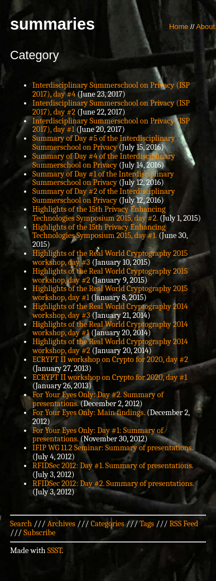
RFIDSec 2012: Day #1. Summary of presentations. (112, 465)
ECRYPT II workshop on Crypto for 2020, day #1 (109, 377)
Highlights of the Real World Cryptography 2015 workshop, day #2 (110, 275)
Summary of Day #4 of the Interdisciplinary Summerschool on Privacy (103, 160)
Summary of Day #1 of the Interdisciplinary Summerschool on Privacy (103, 178)
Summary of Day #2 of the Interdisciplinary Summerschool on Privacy (103, 196)
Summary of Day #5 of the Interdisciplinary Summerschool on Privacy (103, 143)
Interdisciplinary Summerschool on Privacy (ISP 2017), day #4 (111, 89)
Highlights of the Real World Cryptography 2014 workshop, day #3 (110, 311)
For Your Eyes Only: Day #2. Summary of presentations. (98, 399)
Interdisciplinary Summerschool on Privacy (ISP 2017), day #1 (111, 125)
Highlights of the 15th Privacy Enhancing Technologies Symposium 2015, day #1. (99, 231)
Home (179, 26)
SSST (54, 550)
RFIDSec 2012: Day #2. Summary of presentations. (113, 483)
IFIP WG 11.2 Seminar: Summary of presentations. (112, 448)
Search (21, 523)
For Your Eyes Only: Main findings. (88, 412)
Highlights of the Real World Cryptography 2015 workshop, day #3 (110, 258)
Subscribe (39, 532)
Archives (61, 523)
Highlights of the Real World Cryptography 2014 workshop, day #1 (110, 329)
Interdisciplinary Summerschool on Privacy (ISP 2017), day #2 (111, 107)
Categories (107, 523)
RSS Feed (184, 523)
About (205, 26)
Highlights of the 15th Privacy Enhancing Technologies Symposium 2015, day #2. (99, 213)
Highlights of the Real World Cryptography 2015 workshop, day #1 (110, 293)
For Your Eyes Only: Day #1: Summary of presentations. (97, 435)
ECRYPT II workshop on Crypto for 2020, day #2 (110, 359)
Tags (147, 523)
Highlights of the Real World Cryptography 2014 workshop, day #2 (110, 346)
